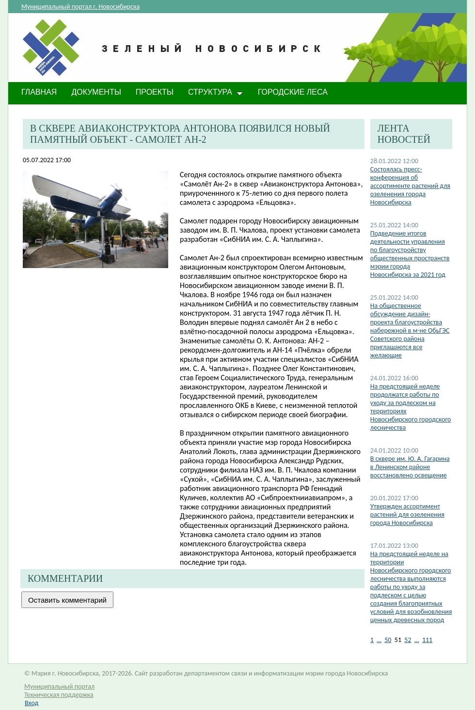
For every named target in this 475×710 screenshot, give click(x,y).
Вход (31, 703)
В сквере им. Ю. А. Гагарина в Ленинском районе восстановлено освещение (410, 467)
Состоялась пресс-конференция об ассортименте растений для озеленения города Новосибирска (410, 185)
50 (387, 640)
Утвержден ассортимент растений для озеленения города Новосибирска (407, 514)
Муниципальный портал (59, 686)
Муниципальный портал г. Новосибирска (80, 6)
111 (427, 640)
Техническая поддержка (59, 695)
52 (407, 640)
